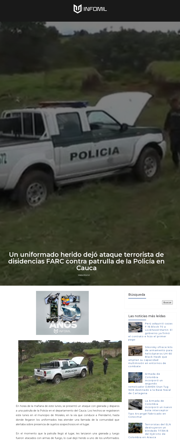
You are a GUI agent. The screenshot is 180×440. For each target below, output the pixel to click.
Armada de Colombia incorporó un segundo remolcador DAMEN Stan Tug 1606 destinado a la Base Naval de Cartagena (149, 383)
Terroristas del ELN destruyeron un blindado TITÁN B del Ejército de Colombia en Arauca (149, 431)
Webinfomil (84, 275)
